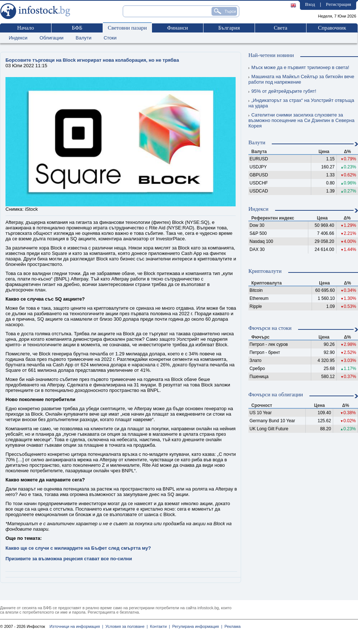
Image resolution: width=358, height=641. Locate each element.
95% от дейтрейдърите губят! (282, 91)
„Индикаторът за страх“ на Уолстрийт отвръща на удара (301, 103)
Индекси (18, 38)
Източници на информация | (76, 626)
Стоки (110, 38)
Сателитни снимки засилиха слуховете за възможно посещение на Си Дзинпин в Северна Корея (301, 120)
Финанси (177, 28)
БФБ (77, 28)
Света (280, 28)
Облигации (51, 38)
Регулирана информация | (196, 626)
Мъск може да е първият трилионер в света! (298, 67)
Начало (25, 28)
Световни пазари (127, 28)
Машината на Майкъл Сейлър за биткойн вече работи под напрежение (301, 79)
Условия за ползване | (125, 626)
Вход (310, 4)
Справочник (332, 28)
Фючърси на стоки (270, 328)
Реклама (231, 626)
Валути (83, 38)
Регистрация (338, 4)
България (229, 28)
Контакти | (159, 626)
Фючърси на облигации (275, 394)
